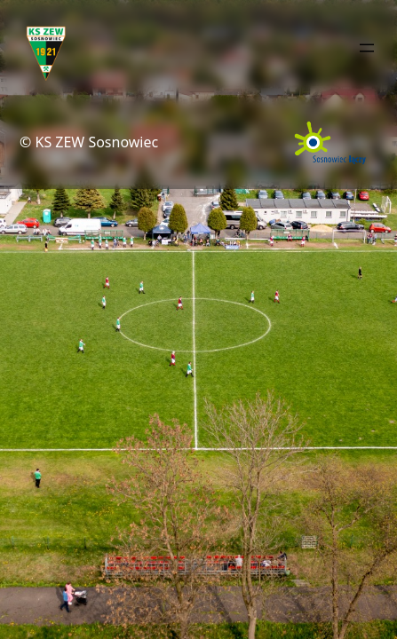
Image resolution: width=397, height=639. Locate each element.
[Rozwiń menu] (366, 48)
